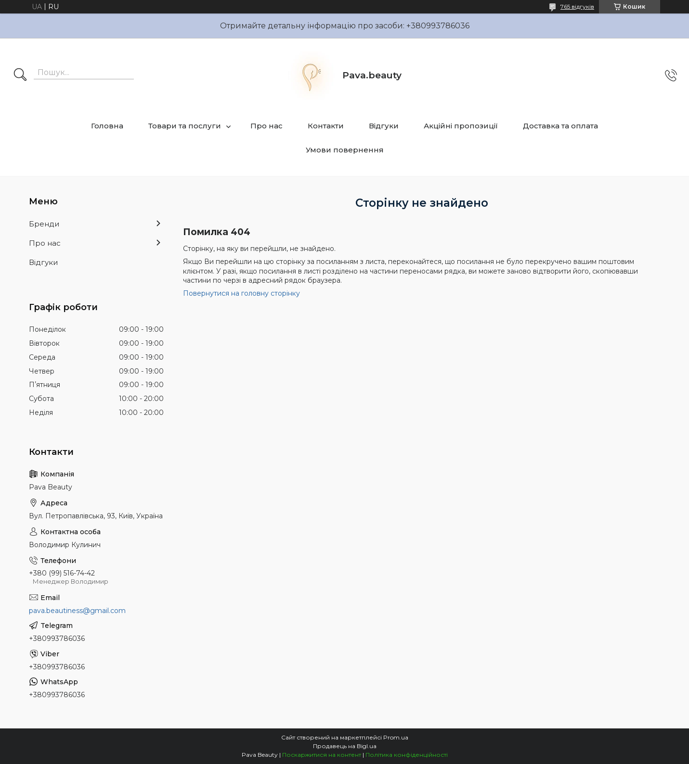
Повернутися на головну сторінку (241, 293)
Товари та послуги (184, 125)
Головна (107, 125)
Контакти (326, 125)
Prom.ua (395, 737)
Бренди (44, 223)
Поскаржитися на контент (321, 754)
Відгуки (384, 125)
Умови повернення (345, 149)
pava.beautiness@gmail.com (77, 610)
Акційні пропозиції (461, 125)
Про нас (266, 125)
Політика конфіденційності (406, 754)
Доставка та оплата (560, 125)
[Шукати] (20, 75)
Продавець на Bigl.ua (345, 746)
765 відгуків (577, 6)
